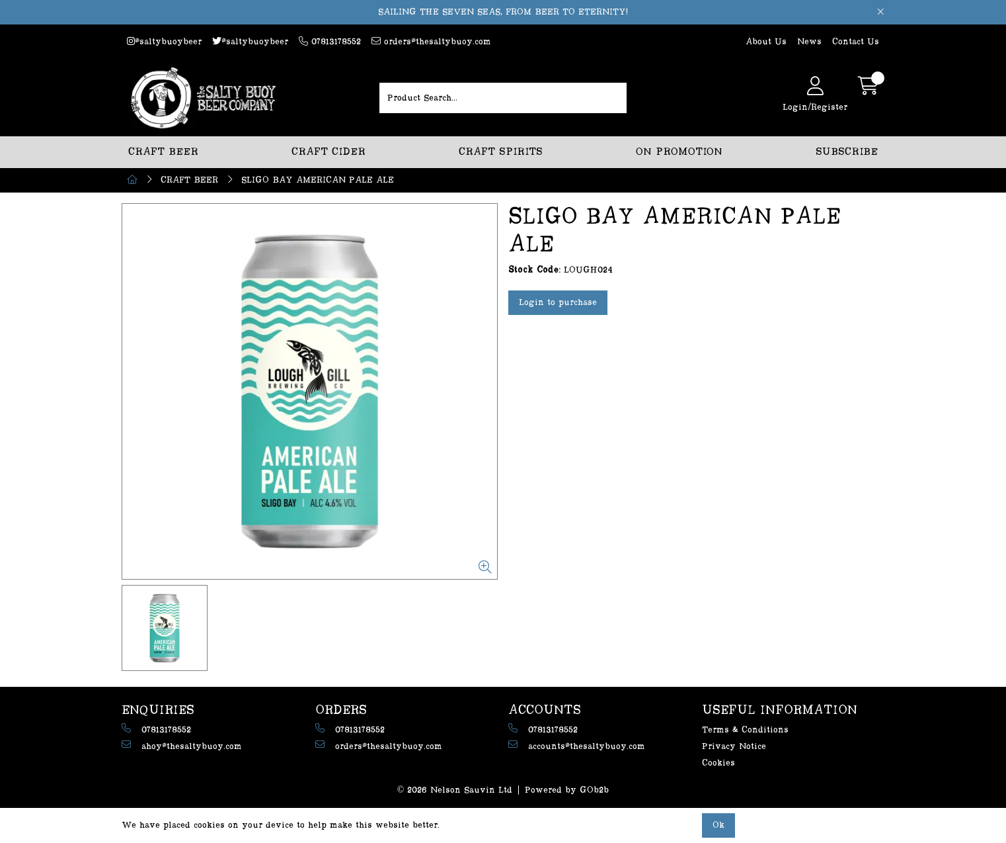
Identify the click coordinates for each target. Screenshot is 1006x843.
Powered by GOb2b (567, 790)
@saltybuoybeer (164, 41)
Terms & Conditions (745, 729)
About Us (766, 41)
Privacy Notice (734, 746)
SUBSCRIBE (847, 151)
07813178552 (330, 41)
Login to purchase (558, 302)
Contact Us (855, 41)
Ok (718, 825)
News (809, 41)
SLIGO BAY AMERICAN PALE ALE (317, 180)
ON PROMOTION (679, 151)
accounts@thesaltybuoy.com (576, 745)
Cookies (718, 763)
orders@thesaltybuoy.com (431, 41)
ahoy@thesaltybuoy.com (182, 745)
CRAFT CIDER (328, 151)
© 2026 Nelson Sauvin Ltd (455, 790)
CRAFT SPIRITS (501, 151)
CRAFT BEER (163, 151)
